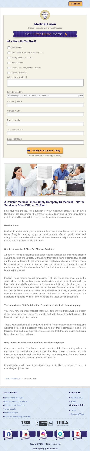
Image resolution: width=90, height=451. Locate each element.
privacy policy (38, 448)
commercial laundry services (17, 416)
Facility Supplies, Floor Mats (22, 58)
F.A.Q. (73, 410)
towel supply (10, 409)
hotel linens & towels (13, 398)
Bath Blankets (17, 47)
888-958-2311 (77, 398)
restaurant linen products (15, 401)
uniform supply (11, 413)
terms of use (52, 448)
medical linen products (14, 405)
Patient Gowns (17, 63)
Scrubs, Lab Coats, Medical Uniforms (26, 68)
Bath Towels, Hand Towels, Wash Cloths (27, 53)
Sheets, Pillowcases (19, 73)
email (73, 401)
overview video (77, 414)
